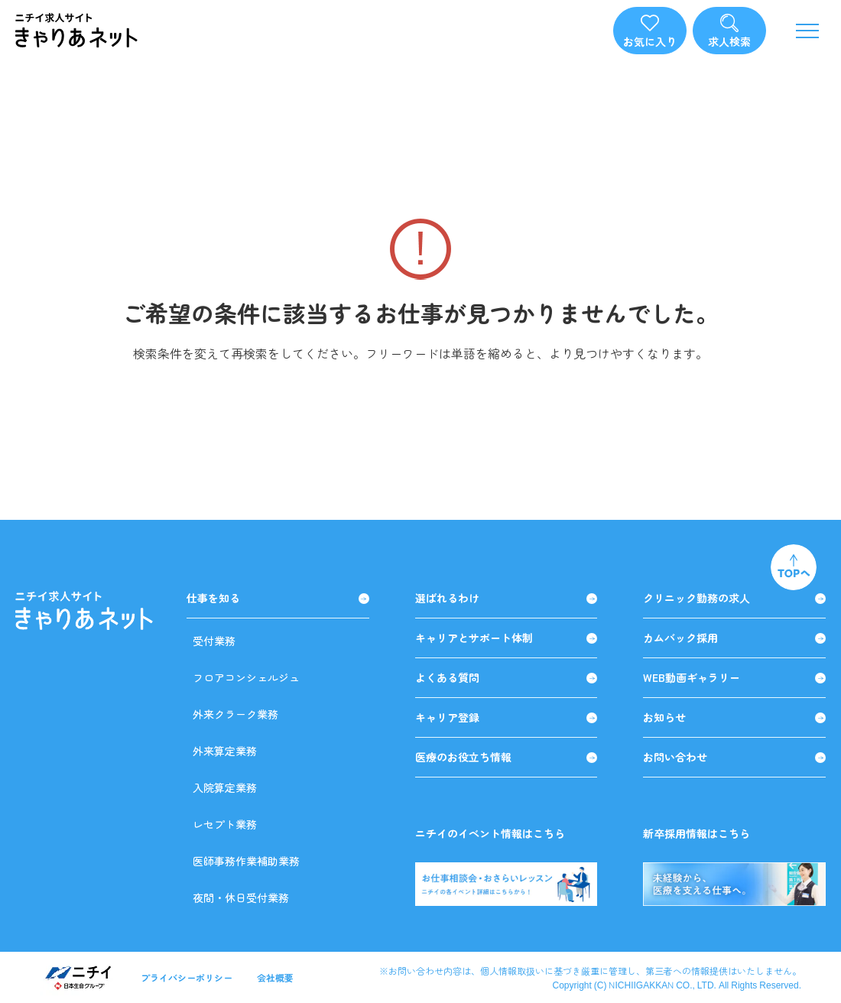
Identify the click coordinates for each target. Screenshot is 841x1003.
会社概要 (275, 977)
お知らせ (734, 717)
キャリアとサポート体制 (506, 638)
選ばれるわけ (506, 598)
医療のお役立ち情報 (506, 757)
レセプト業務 (225, 824)
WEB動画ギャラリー (734, 677)
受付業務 (214, 640)
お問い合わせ (734, 757)
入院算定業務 (225, 787)
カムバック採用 (734, 638)
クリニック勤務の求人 (734, 598)
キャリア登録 (506, 717)
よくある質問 (506, 677)
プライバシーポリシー (186, 977)
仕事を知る (278, 598)
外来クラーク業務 (235, 714)
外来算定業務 (225, 750)
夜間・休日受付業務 (241, 897)
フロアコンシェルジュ (246, 677)
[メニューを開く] (807, 30)
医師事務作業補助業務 (246, 860)
